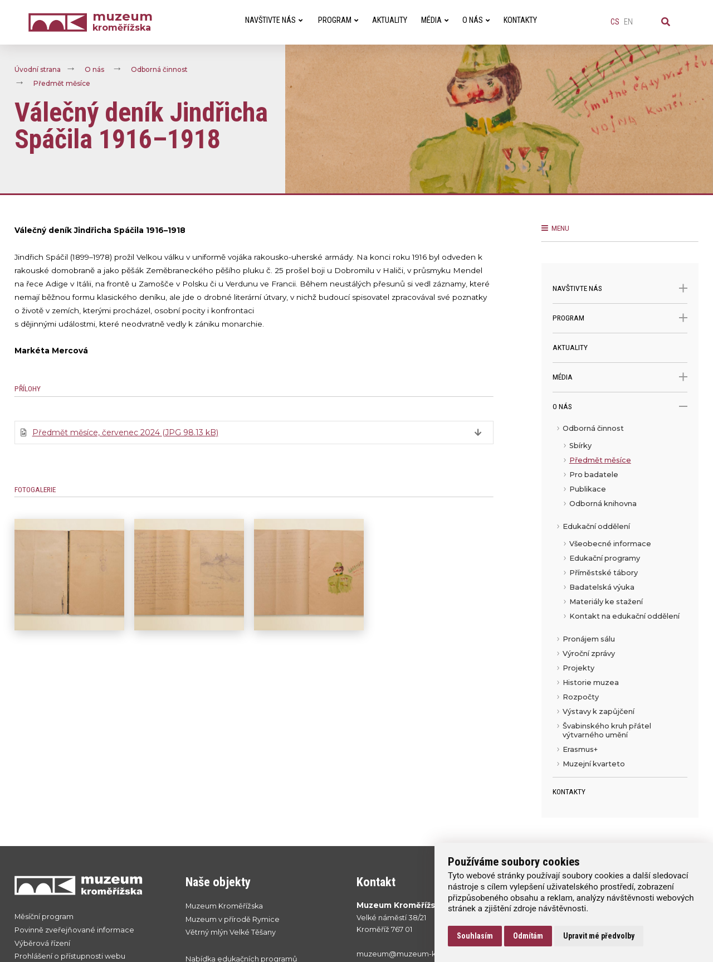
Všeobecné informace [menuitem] (610, 544)
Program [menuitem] (338, 20)
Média (620, 377)
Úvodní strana (37, 69)
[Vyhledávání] (665, 22)
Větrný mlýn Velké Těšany (230, 932)
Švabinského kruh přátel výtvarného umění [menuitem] (607, 730)
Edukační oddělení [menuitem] (596, 526)
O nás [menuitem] (476, 20)
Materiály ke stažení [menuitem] (606, 601)
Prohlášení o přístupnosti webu (69, 956)
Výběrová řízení (42, 943)
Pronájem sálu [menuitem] (589, 639)
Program (620, 318)
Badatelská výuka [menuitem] (601, 587)
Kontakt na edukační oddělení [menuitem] (624, 616)
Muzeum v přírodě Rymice (232, 919)
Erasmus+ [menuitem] (580, 749)
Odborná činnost (159, 69)
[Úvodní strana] (60, 22)
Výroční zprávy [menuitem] (589, 653)
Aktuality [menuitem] (389, 20)
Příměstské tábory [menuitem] (603, 573)
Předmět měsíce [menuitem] (600, 460)
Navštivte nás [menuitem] (273, 20)
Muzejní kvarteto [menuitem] (594, 764)
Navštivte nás (620, 288)
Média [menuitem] (434, 20)
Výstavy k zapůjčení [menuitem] (598, 711)
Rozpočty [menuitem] (581, 697)
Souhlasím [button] (475, 935)
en (628, 22)
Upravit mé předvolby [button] (598, 935)
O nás (94, 69)
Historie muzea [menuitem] (591, 682)
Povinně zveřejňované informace (74, 930)
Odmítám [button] (528, 935)
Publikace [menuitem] (587, 489)
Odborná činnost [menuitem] (593, 428)
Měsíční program (44, 916)
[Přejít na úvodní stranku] (88, 885)
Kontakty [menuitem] (520, 20)
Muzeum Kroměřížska (224, 906)
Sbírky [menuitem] (580, 445)
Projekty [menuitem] (578, 668)
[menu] (620, 599)
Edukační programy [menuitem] (604, 558)
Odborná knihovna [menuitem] (603, 503)
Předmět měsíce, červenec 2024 (125, 432)
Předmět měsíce (61, 83)
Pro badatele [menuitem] (593, 474)
